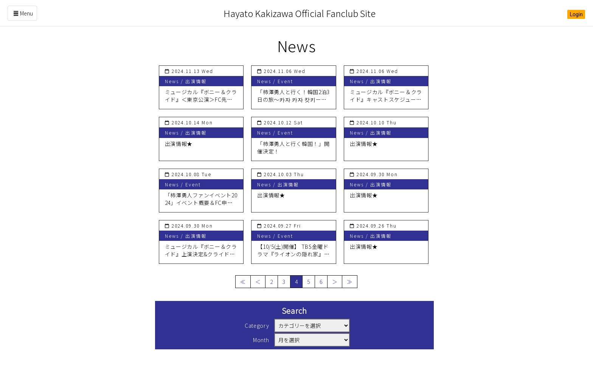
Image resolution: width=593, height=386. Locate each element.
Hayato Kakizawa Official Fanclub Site (300, 13)
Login (576, 14)
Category (257, 325)
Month (261, 340)
